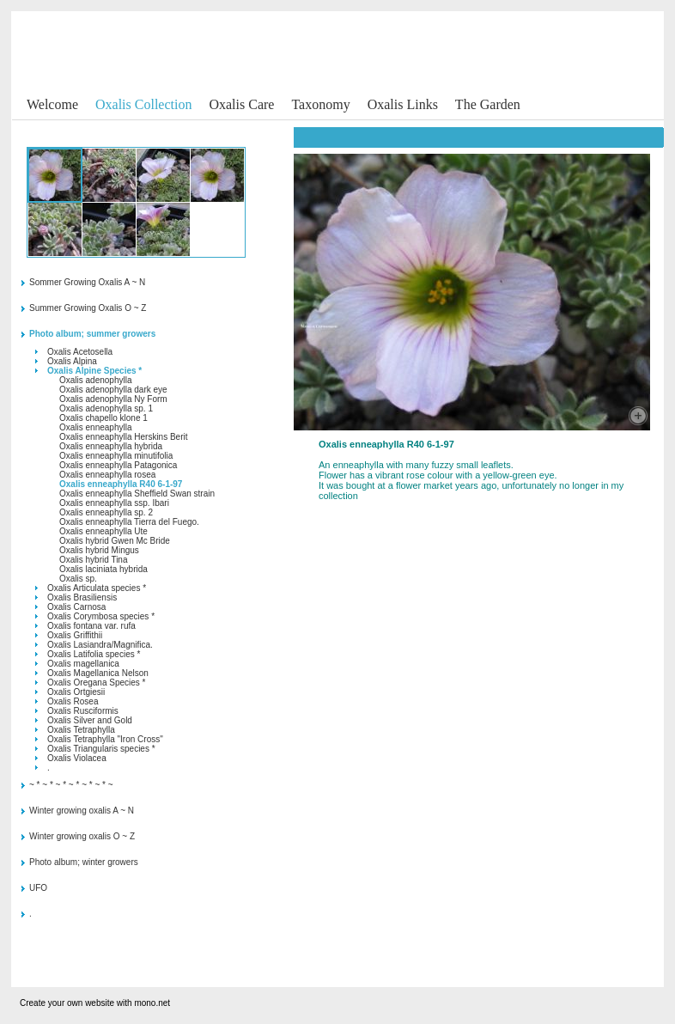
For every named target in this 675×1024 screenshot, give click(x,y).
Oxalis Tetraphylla (81, 729)
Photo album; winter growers (83, 862)
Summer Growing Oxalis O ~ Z (87, 308)
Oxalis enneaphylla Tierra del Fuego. (129, 522)
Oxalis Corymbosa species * (101, 616)
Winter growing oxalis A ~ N (81, 810)
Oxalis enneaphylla (95, 427)
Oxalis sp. (78, 578)
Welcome (52, 104)
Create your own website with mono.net (95, 1003)
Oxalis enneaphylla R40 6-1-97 (120, 484)
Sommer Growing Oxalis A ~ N (87, 282)
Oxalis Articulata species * (96, 588)
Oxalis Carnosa (76, 607)
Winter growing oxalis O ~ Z (82, 836)
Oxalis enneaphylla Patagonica (118, 465)
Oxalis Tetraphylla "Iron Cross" (105, 739)
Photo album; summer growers (92, 333)
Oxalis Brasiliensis (82, 597)
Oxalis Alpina (72, 361)
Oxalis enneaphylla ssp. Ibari (114, 503)
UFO (38, 888)
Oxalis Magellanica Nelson (98, 673)
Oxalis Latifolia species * (93, 654)
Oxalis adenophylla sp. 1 (106, 408)
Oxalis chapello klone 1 (103, 418)
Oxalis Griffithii (74, 635)
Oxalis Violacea (76, 758)
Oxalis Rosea (72, 701)
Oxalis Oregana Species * (96, 682)
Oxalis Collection (143, 104)
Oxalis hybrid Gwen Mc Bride (114, 541)
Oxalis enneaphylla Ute (103, 531)
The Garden (487, 104)
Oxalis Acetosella (79, 352)
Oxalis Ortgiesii (76, 692)
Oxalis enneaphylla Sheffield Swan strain (137, 493)
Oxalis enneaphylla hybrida (110, 446)
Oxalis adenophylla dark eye (113, 389)
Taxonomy (320, 104)
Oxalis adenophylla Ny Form (113, 399)
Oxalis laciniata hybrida (103, 569)
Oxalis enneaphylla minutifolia (116, 455)
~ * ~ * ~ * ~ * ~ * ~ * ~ (71, 784)
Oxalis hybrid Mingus (99, 550)
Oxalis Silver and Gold (89, 720)
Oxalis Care (241, 104)
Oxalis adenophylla (95, 380)
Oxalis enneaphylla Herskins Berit (123, 437)
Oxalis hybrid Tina (93, 559)
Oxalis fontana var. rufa (91, 626)
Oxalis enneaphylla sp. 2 (106, 512)
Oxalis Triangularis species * (101, 748)
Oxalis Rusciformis (83, 711)
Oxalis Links (403, 104)
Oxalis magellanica (83, 663)
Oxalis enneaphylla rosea (107, 474)
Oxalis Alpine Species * (94, 370)
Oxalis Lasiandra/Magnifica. (100, 644)
